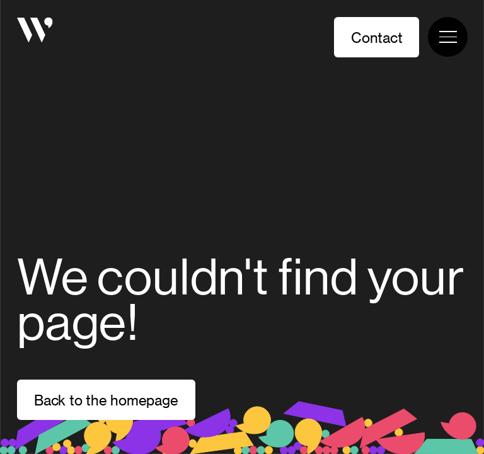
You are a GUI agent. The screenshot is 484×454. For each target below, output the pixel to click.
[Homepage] (35, 32)
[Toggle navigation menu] (448, 37)
